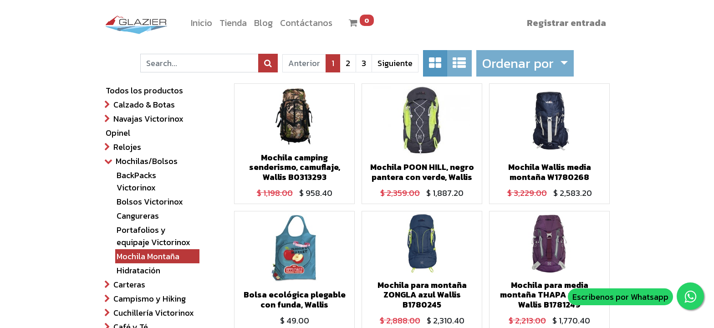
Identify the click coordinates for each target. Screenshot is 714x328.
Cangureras (138, 216)
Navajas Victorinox (148, 119)
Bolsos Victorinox (150, 201)
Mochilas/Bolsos (147, 161)
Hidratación (138, 270)
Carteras (129, 284)
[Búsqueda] (268, 63)
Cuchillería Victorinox (153, 313)
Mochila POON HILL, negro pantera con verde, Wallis (422, 172)
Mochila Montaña (148, 256)
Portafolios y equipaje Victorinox (153, 236)
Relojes (127, 147)
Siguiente (395, 63)
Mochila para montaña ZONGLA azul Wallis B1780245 (422, 295)
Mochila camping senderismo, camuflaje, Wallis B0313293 (294, 167)
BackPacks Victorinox (136, 181)
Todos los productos (144, 90)
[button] (524, 63)
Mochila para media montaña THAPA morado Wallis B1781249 (549, 295)
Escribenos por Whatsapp (620, 297)
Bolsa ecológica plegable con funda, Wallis (295, 299)
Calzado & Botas (144, 104)
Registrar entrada (566, 23)
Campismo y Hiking (149, 298)
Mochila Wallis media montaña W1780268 (549, 172)
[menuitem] (201, 22)
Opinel (118, 133)
